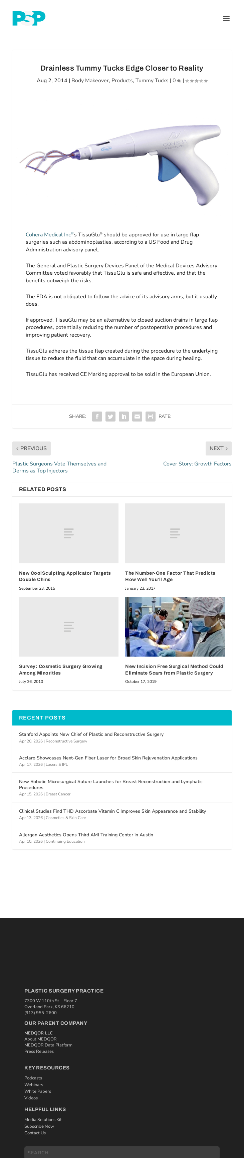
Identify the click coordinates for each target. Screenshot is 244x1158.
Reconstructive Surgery (66, 741)
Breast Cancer (58, 794)
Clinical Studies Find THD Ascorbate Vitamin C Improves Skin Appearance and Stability (112, 811)
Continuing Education (65, 841)
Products (122, 80)
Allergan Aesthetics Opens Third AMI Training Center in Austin (86, 835)
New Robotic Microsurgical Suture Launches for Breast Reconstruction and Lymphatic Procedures (111, 784)
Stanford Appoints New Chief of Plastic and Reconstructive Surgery (91, 734)
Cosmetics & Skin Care (66, 817)
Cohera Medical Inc (50, 234)
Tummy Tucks (152, 80)
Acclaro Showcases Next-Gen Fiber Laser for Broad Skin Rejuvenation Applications (108, 758)
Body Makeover (90, 80)
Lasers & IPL (57, 764)
